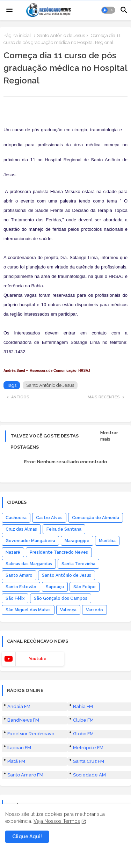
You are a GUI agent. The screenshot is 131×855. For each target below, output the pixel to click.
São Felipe (84, 586)
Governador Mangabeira (30, 540)
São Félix (15, 598)
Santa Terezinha (78, 563)
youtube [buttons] (37, 658)
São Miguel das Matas (28, 609)
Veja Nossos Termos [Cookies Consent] (57, 821)
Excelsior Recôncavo (30, 733)
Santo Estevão (21, 586)
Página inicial (17, 35)
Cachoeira (16, 517)
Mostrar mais (109, 436)
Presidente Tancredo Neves (59, 552)
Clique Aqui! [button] (27, 836)
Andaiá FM (18, 706)
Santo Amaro (19, 575)
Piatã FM (16, 761)
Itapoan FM (19, 747)
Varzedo (94, 609)
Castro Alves (49, 517)
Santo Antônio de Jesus (61, 35)
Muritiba (107, 540)
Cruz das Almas (21, 529)
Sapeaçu (55, 586)
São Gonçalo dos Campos (60, 598)
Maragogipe (77, 540)
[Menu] (9, 10)
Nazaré (13, 552)
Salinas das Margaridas (29, 563)
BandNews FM (23, 720)
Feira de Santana (63, 529)
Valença (68, 609)
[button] (108, 10)
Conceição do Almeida (95, 517)
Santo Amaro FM (25, 774)
